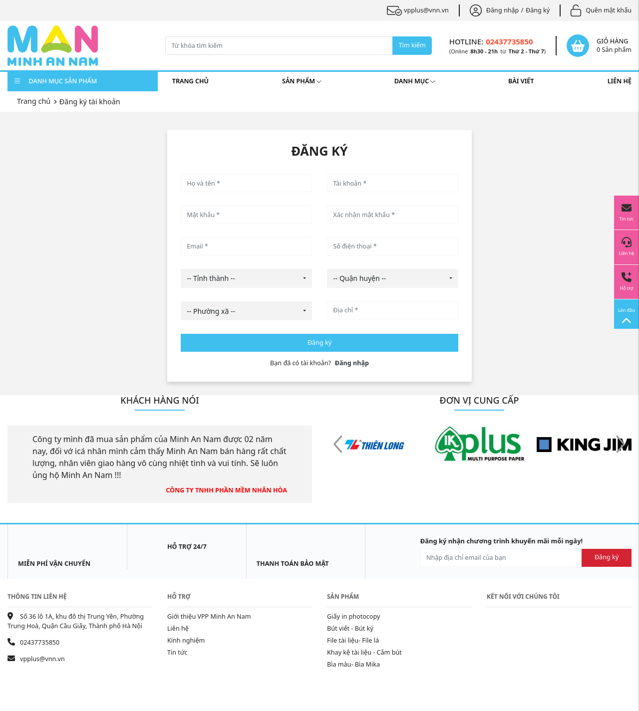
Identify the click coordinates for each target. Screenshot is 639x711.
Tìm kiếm (412, 45)
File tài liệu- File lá (353, 640)
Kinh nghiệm (186, 640)
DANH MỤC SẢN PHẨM (55, 81)
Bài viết (521, 81)
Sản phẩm (301, 81)
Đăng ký (538, 10)
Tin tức (177, 652)
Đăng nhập (494, 10)
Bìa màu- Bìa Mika (353, 664)
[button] (620, 445)
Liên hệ (620, 81)
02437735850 (509, 41)
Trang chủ (190, 81)
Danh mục (414, 81)
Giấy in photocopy (353, 616)
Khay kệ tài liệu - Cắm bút (364, 652)
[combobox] (246, 278)
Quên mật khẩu (601, 10)
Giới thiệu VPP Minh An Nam (209, 616)
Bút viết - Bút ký (350, 628)
